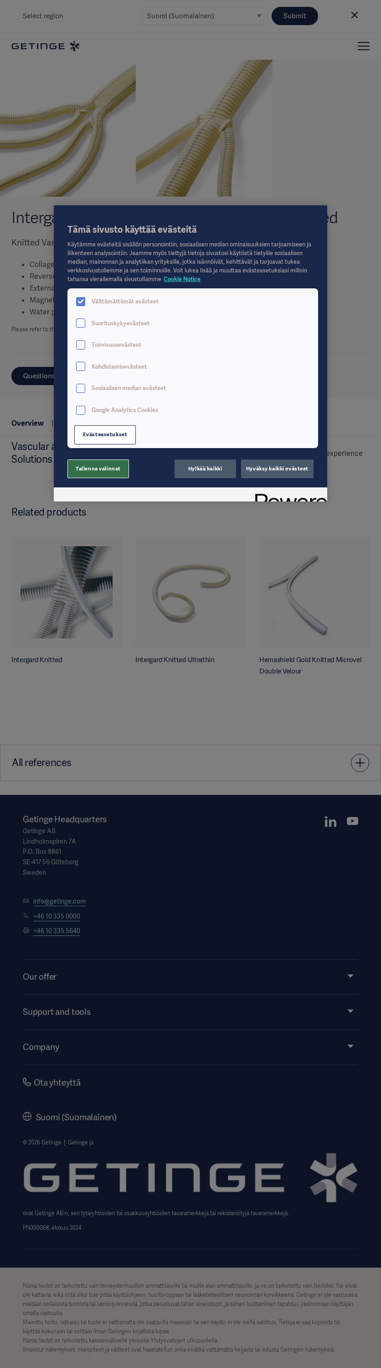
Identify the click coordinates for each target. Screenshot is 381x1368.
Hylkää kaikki (205, 468)
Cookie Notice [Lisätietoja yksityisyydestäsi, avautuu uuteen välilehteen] (182, 279)
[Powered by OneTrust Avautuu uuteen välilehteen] (288, 495)
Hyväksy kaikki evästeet (277, 468)
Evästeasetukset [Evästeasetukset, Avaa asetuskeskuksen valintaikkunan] (105, 434)
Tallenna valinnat (98, 468)
